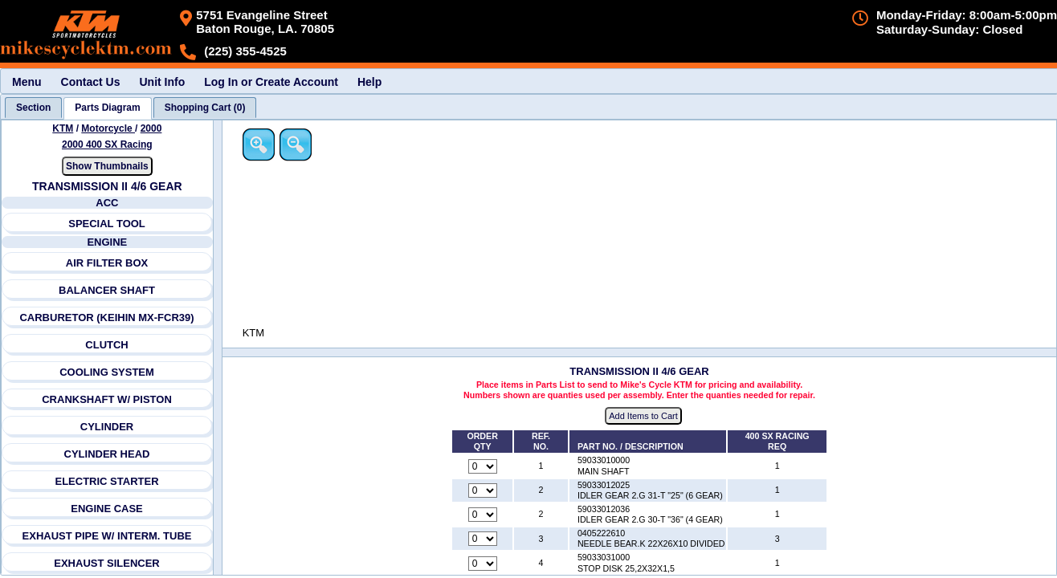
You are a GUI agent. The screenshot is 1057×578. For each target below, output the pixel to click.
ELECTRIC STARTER (107, 481)
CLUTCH (107, 345)
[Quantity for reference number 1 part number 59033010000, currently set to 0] (483, 466)
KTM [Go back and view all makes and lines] (63, 128)
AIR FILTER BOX (107, 263)
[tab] (33, 107)
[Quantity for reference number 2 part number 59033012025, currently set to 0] (483, 490)
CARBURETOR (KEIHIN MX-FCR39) (107, 317)
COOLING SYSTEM (106, 372)
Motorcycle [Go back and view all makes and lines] (109, 128)
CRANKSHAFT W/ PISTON (108, 399)
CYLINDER (106, 427)
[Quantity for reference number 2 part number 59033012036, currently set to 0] (483, 515)
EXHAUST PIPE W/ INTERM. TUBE (107, 536)
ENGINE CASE (107, 509)
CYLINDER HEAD (107, 454)
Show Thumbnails (107, 166)
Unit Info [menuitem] (162, 81)
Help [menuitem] (369, 81)
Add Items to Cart (645, 416)
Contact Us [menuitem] (90, 81)
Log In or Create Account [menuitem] (271, 81)
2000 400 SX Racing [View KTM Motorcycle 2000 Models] (107, 144)
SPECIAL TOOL (106, 224)
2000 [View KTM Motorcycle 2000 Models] (151, 128)
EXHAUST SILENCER (107, 563)
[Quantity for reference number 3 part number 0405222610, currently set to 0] (483, 539)
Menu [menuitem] (27, 81)
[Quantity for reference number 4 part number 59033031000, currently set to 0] (483, 563)
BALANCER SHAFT (107, 290)
